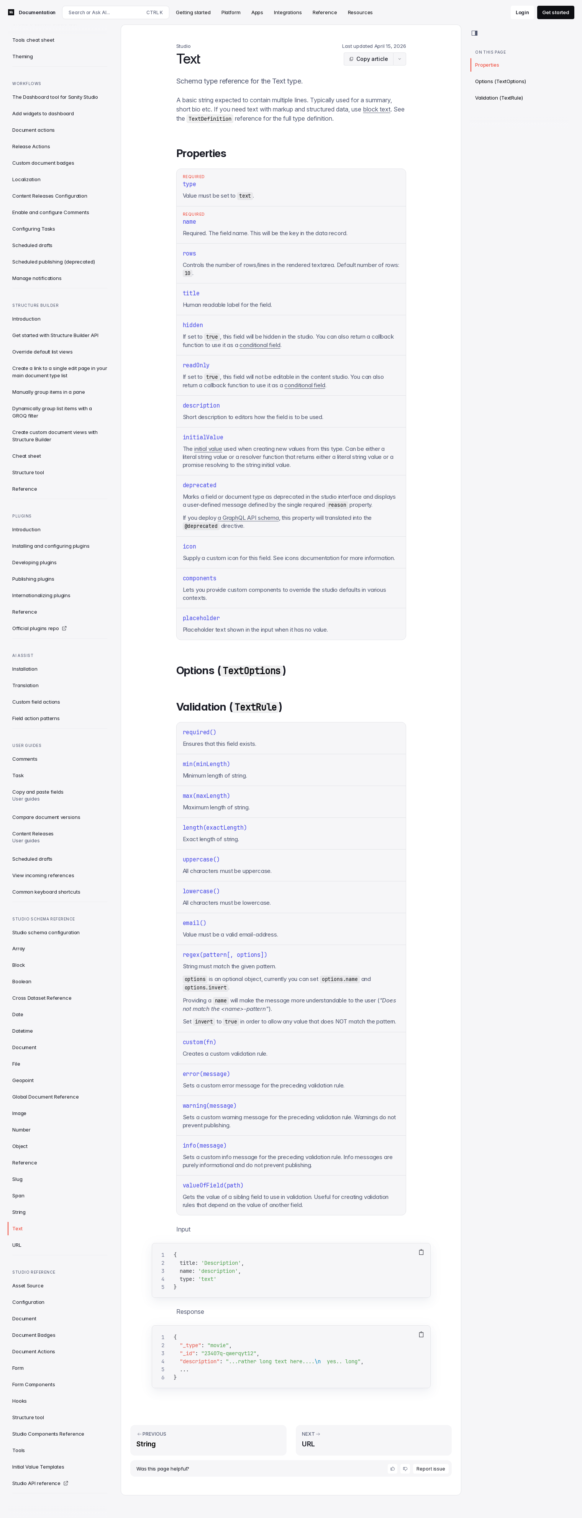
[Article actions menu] (399, 59)
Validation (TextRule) (499, 98)
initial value (208, 448)
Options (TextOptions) (500, 81)
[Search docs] (115, 12)
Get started (555, 12)
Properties (487, 65)
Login (522, 12)
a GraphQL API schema (248, 517)
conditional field (259, 345)
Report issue (430, 1469)
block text (376, 109)
